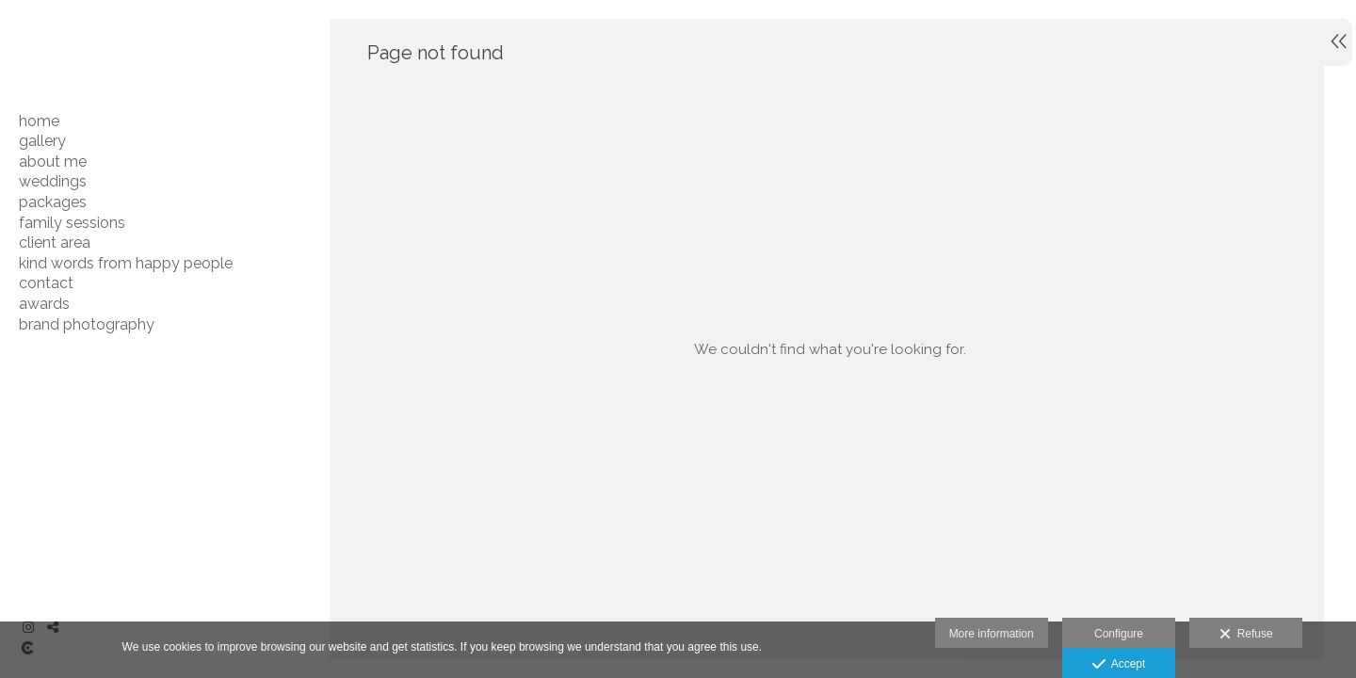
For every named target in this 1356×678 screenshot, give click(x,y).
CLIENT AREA (54, 242)
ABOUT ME (53, 161)
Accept (1119, 664)
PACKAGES (53, 202)
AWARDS (44, 304)
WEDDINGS (53, 181)
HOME (39, 121)
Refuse (1246, 634)
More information (991, 633)
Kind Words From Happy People (126, 263)
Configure (1118, 633)
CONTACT (46, 283)
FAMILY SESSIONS (72, 223)
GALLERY (42, 141)
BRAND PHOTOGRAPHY (86, 324)
